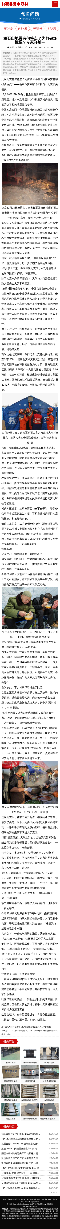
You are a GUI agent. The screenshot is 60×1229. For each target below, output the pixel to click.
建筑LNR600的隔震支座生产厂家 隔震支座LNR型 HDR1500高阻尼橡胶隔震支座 (21, 1148)
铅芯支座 (39, 1213)
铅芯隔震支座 (19, 1211)
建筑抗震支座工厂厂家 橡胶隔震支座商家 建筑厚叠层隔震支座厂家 (21, 1158)
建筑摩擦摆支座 (14, 1218)
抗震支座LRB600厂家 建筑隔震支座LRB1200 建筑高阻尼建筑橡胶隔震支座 (21, 1143)
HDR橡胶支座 (48, 1213)
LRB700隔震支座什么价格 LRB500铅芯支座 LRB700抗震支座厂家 (21, 1183)
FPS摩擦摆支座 (35, 1216)
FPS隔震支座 (25, 1216)
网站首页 (25, 19)
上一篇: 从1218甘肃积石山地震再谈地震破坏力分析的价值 (26, 1027)
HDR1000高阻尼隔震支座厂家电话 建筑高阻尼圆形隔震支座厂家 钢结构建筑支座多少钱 (21, 1168)
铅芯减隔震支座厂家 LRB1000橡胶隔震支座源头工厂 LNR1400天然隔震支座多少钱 (21, 1134)
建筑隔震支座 (15, 1209)
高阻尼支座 (10, 1211)
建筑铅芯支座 (35, 1218)
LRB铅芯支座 (14, 1213)
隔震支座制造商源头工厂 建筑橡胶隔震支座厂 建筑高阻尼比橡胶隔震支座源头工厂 (21, 1153)
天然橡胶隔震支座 (13, 1216)
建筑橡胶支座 (45, 1218)
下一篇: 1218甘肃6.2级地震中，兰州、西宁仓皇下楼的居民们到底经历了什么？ (29, 1032)
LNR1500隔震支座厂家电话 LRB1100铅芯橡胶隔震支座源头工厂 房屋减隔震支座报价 (21, 1178)
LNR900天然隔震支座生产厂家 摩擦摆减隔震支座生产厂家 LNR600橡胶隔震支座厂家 (21, 1173)
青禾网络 (48, 1204)
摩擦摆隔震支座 (46, 1209)
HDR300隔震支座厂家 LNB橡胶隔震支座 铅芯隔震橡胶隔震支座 (21, 1187)
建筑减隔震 (24, 1209)
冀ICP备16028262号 (30, 1206)
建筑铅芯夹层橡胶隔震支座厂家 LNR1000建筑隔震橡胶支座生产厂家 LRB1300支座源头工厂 (21, 1163)
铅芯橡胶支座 (29, 1211)
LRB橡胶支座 (23, 1213)
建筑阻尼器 (54, 1218)
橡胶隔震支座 (25, 1218)
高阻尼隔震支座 (34, 1209)
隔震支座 (32, 1213)
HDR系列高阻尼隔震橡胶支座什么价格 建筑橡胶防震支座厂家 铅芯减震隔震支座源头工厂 (21, 1138)
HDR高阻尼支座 (47, 1216)
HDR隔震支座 (39, 1211)
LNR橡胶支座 (49, 1211)
